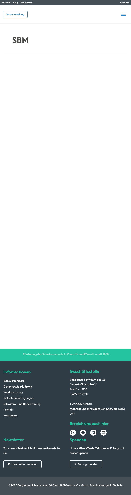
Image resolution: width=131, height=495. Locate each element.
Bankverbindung (14, 380)
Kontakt (6, 2)
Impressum (10, 415)
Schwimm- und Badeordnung (22, 404)
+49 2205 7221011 (81, 404)
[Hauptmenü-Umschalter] (123, 14)
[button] (15, 14)
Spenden (124, 2)
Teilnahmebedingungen (18, 398)
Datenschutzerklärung (17, 386)
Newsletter (26, 2)
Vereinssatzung (13, 392)
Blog (15, 2)
